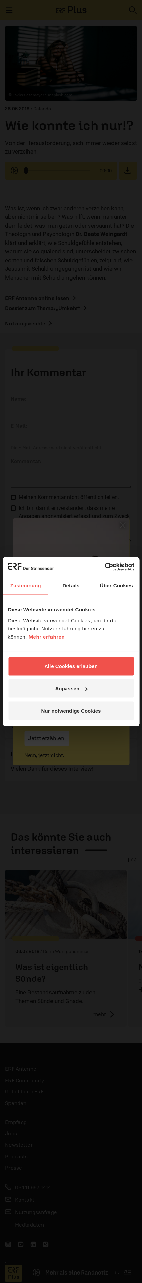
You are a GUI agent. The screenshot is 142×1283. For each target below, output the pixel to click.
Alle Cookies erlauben (71, 666)
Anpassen (71, 688)
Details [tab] (71, 585)
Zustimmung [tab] (25, 585)
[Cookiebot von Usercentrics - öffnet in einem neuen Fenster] (104, 566)
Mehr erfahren (47, 636)
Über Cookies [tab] (116, 585)
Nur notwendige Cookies (71, 710)
